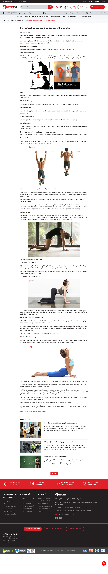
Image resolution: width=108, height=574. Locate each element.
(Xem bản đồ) (6, 542)
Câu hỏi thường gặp (26, 511)
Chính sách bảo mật (9, 509)
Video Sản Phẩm (30, 17)
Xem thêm (54, 473)
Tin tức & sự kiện (43, 503)
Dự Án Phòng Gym (85, 17)
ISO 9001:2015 (22, 1)
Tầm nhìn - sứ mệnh (9, 504)
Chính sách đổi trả (26, 503)
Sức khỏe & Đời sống (17, 20)
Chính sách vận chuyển (27, 506)
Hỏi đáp (97, 1)
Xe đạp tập (23, 13)
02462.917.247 (77, 511)
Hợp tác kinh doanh (44, 508)
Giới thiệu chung (8, 501)
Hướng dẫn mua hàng (27, 498)
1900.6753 (13, 485)
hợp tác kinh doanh (58, 17)
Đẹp (26, 20)
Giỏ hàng (83, 7)
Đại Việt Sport (59, 550)
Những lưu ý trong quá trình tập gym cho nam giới (58, 442)
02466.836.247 (68, 511)
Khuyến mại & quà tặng (45, 506)
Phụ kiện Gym (48, 13)
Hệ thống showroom (8, 1)
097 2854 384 (11, 541)
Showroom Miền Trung (54, 529)
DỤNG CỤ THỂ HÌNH (35, 13)
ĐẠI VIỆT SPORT (72, 17)
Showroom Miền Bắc (33, 529)
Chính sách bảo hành (26, 508)
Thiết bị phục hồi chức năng (75, 13)
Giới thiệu (83, 1)
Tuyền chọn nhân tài (44, 501)
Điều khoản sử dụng (9, 511)
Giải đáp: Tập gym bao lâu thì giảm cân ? (55, 456)
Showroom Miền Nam (75, 529)
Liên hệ (103, 1)
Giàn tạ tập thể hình (10, 13)
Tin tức (90, 1)
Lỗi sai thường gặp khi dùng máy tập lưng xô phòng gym (60, 423)
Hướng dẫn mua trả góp (10, 514)
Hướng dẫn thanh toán (27, 501)
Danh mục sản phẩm (97, 7)
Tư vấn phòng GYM (43, 17)
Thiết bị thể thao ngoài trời (95, 13)
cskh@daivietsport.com (68, 514)
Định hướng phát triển (9, 506)
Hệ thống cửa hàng (44, 498)
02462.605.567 (87, 511)
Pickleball (59, 13)
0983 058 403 (40, 485)
